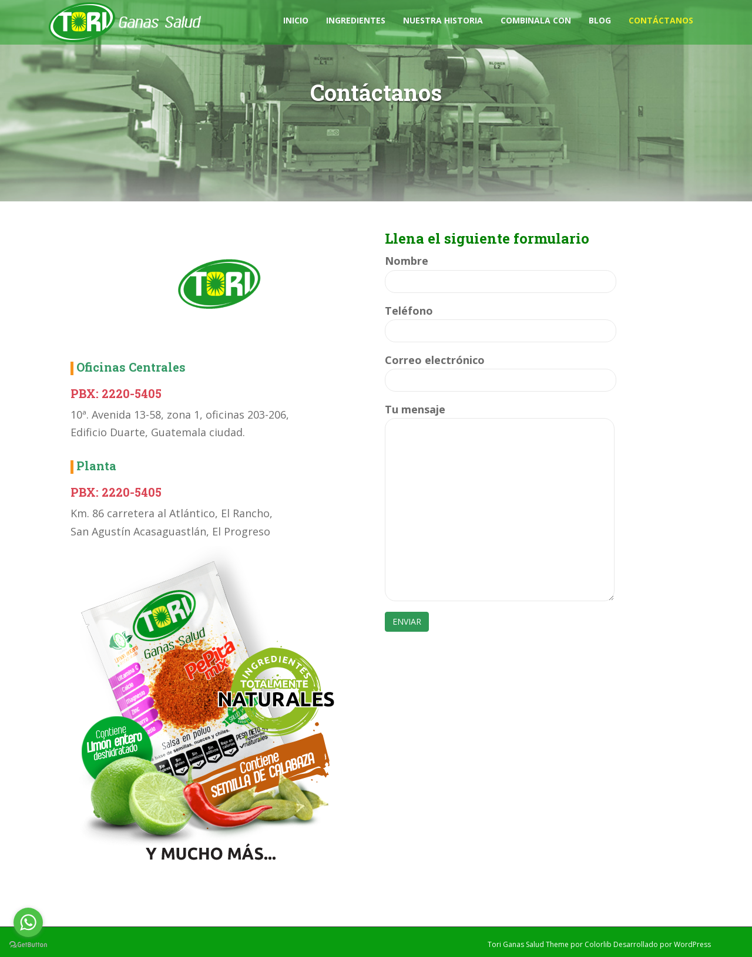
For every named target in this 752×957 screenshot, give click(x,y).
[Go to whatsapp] (28, 922)
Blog (600, 20)
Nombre (500, 271)
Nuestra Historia (443, 20)
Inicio (295, 20)
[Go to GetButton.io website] (28, 945)
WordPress (692, 944)
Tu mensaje (500, 418)
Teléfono (500, 321)
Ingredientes (355, 20)
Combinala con (536, 20)
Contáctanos (661, 20)
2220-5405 (132, 393)
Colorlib (598, 944)
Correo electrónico (500, 370)
